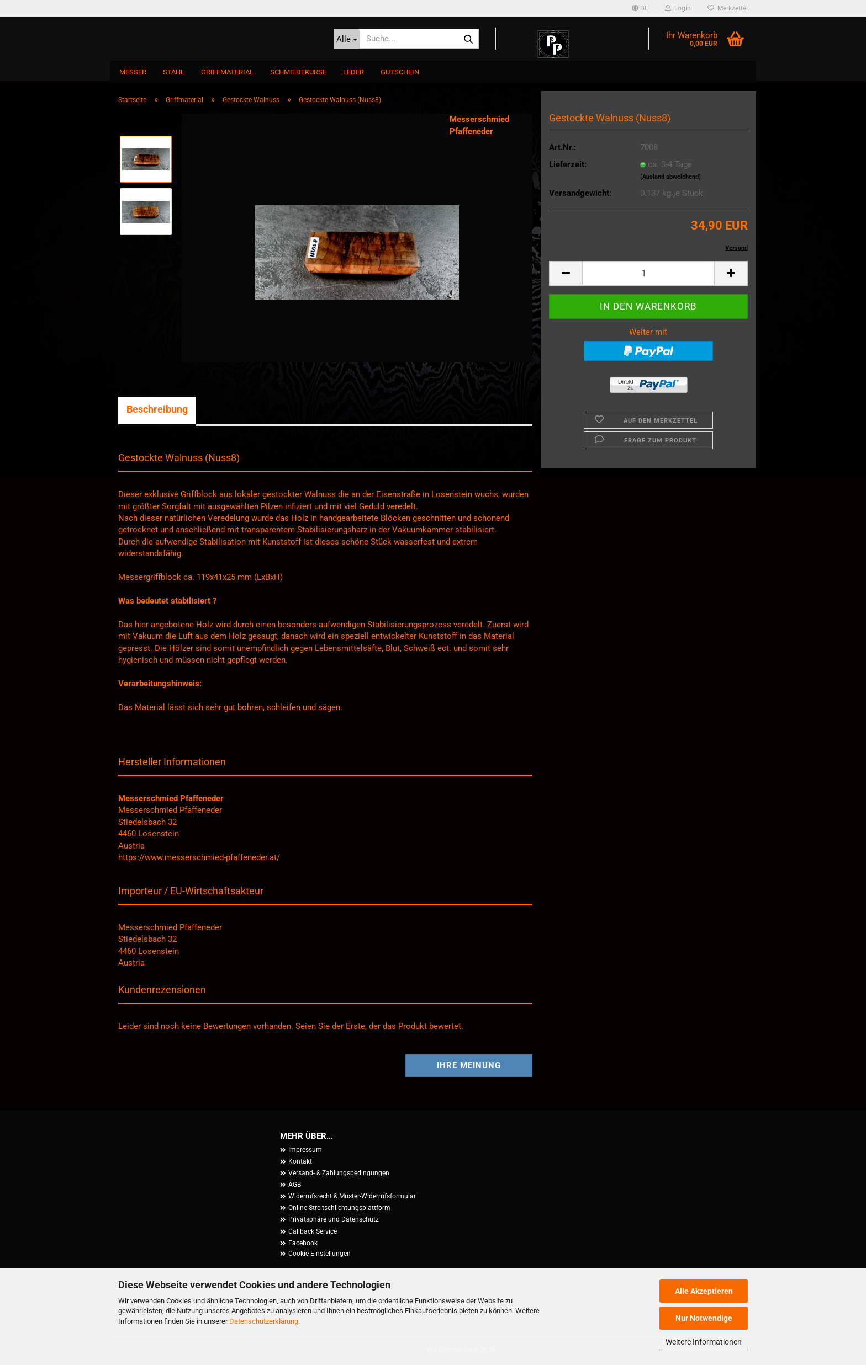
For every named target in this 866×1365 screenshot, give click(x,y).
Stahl (173, 72)
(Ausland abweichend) (670, 176)
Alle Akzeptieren (704, 1291)
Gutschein (400, 72)
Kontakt (300, 1161)
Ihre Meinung (469, 1065)
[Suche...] (347, 39)
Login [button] (678, 8)
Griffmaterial (227, 72)
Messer (132, 72)
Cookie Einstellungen (319, 1253)
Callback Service (312, 1231)
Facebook (303, 1243)
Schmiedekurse (298, 72)
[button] (640, 8)
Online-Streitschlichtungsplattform (339, 1208)
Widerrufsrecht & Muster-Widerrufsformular (352, 1196)
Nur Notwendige (703, 1318)
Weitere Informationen (704, 1341)
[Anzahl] (648, 273)
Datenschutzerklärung (263, 1321)
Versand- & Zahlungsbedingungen (338, 1173)
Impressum (305, 1150)
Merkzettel (727, 8)
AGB (294, 1184)
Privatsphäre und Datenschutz (333, 1219)
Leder (353, 72)
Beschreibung (157, 409)
